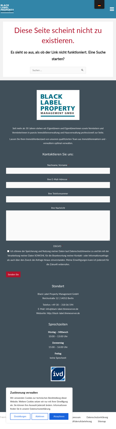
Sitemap (102, 420)
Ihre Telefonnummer (58, 192)
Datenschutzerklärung (97, 415)
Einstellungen (20, 416)
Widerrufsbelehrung (82, 420)
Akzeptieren (58, 416)
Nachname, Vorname (58, 163)
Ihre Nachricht (58, 206)
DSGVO (58, 245)
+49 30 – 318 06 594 (62, 303)
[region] (39, 405)
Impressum (75, 415)
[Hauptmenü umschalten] (112, 8)
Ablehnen (39, 416)
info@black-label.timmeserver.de (62, 307)
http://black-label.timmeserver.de (63, 311)
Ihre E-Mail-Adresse (58, 178)
